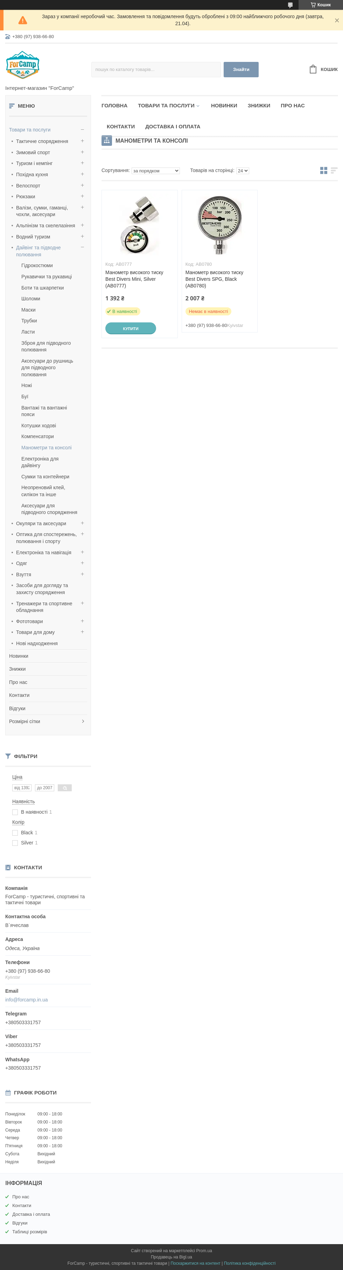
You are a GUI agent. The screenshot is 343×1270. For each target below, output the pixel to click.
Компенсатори (37, 436)
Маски (28, 310)
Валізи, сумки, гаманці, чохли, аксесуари (42, 211)
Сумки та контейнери (45, 476)
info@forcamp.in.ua (26, 1000)
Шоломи (30, 298)
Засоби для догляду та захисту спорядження (42, 589)
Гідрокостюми (37, 265)
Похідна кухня (32, 174)
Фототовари (29, 621)
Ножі (26, 385)
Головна (114, 105)
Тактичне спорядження (42, 141)
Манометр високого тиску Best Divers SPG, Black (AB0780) (214, 279)
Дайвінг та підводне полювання (38, 251)
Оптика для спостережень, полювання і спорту (46, 537)
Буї (24, 396)
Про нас (18, 682)
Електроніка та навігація (43, 552)
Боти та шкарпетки (42, 288)
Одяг (21, 563)
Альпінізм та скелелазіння (45, 225)
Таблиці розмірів (29, 1231)
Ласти (28, 332)
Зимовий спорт (33, 152)
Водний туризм (33, 237)
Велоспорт (28, 185)
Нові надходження (37, 643)
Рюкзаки (25, 196)
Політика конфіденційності (250, 1263)
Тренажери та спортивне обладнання (44, 607)
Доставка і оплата (172, 126)
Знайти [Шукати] (241, 69)
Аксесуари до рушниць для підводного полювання (47, 367)
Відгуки (17, 708)
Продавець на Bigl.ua (171, 1257)
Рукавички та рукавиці (46, 276)
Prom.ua (204, 1250)
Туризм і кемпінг (34, 163)
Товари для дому (35, 632)
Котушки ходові (38, 425)
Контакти (19, 695)
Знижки (17, 669)
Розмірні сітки (24, 721)
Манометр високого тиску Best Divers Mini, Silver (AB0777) (134, 279)
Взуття (23, 574)
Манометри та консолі (46, 447)
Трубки (29, 320)
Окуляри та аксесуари (41, 523)
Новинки (18, 656)
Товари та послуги (29, 130)
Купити (130, 329)
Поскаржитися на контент (195, 1263)
